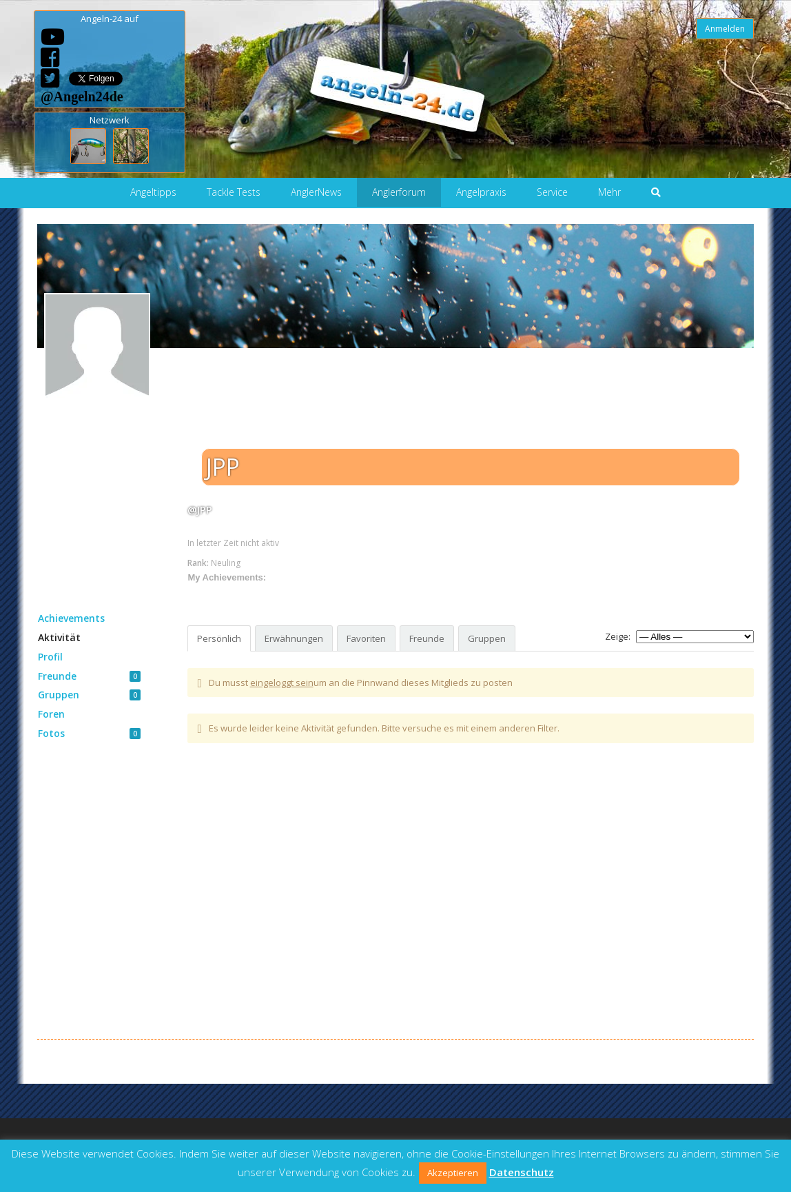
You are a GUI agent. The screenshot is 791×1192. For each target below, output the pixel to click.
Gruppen (89, 694)
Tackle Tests (233, 192)
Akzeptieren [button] (452, 1172)
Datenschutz (521, 1172)
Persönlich (219, 638)
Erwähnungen (294, 638)
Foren (51, 713)
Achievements (71, 618)
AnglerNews (316, 192)
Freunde (89, 676)
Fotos (89, 733)
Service (552, 192)
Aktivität (59, 637)
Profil (50, 656)
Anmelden (725, 28)
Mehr (609, 192)
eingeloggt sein (282, 682)
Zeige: (617, 636)
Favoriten (366, 638)
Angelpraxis (481, 192)
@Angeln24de (82, 96)
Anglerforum (399, 192)
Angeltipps (153, 192)
